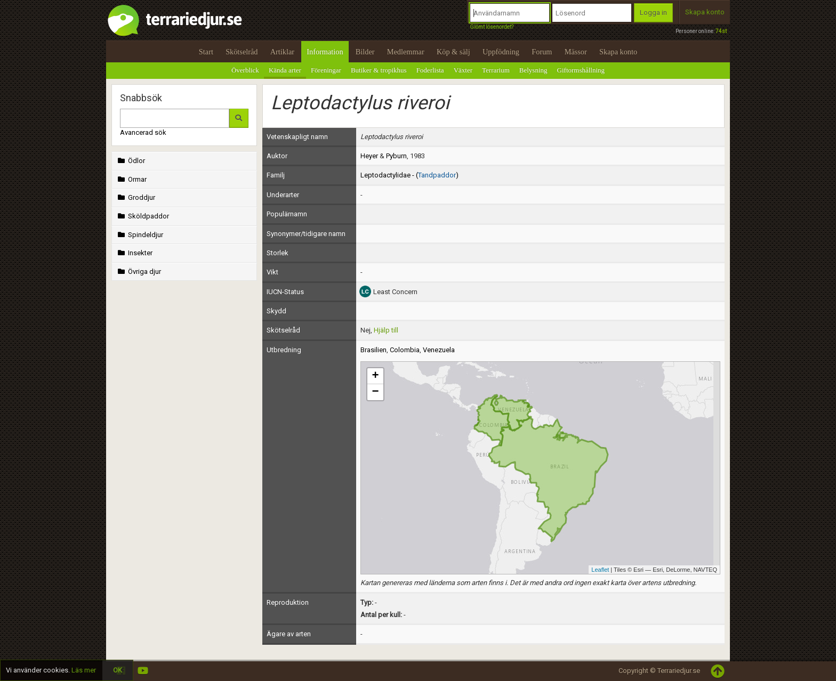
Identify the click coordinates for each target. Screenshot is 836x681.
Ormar (131, 179)
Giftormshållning (581, 70)
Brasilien (373, 350)
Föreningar (326, 70)
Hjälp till (386, 330)
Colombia (405, 350)
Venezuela (439, 350)
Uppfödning (501, 51)
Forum (542, 51)
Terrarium (496, 70)
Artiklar (282, 51)
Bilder (365, 51)
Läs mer (83, 670)
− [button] (375, 392)
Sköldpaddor (142, 216)
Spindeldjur (139, 235)
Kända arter (285, 70)
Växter (463, 70)
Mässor (576, 51)
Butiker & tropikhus (379, 70)
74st (721, 31)
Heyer (369, 156)
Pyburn (396, 156)
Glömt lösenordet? (491, 27)
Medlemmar (405, 51)
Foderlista (430, 70)
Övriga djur (138, 271)
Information (325, 51)
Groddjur (135, 197)
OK (117, 670)
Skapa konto (705, 12)
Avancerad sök (143, 132)
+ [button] (375, 376)
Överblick (245, 70)
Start (206, 51)
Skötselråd (242, 51)
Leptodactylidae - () (409, 175)
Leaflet (600, 569)
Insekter (134, 253)
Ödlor (130, 161)
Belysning (533, 70)
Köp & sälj (453, 51)
